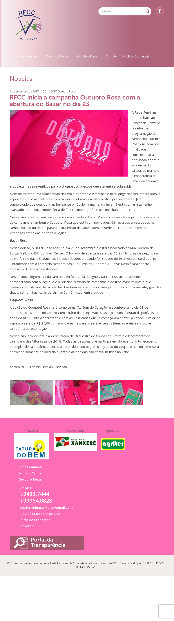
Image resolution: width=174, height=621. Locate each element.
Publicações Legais (136, 56)
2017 (54, 91)
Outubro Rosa (87, 56)
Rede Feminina (27, 56)
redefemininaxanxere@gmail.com (45, 507)
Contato (111, 56)
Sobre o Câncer (57, 56)
